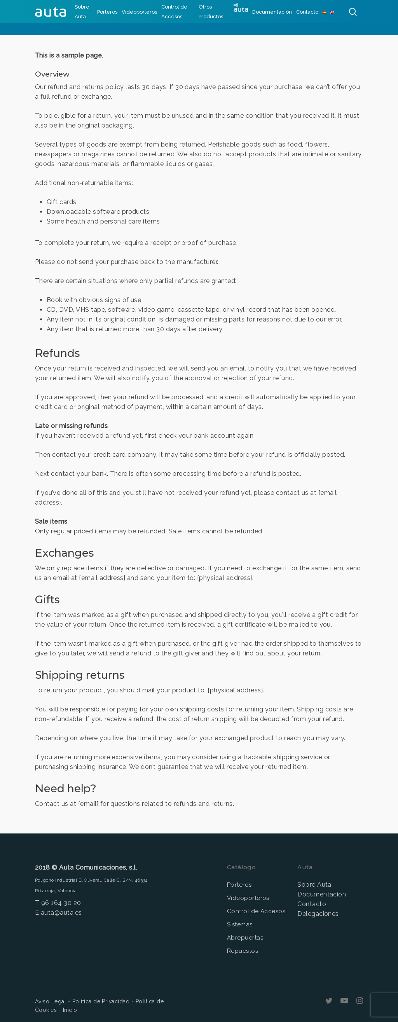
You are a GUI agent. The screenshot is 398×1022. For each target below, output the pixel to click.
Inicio (70, 1010)
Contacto (311, 904)
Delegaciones (318, 913)
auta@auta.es (61, 912)
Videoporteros (248, 897)
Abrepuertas (245, 937)
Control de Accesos (256, 911)
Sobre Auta (314, 884)
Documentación (321, 894)
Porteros (239, 884)
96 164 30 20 (61, 903)
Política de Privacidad (101, 1001)
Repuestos (242, 950)
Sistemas (240, 924)
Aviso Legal (50, 1001)
